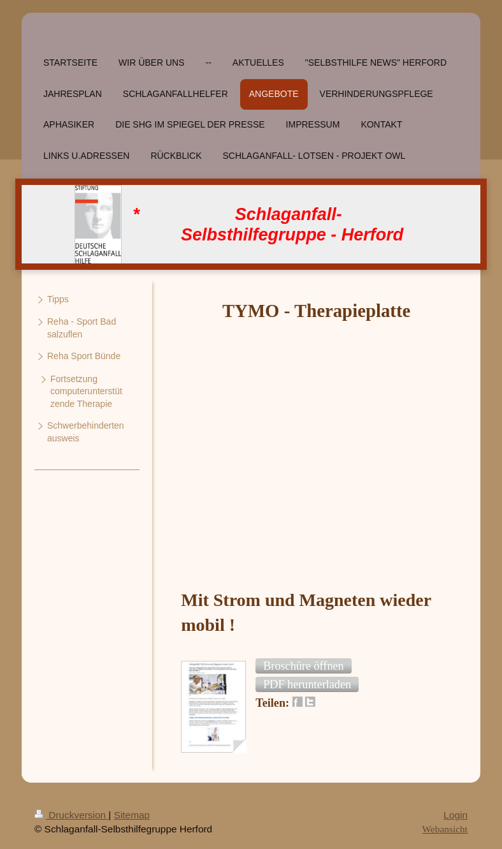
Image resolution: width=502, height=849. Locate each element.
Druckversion (71, 814)
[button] (303, 666)
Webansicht (445, 828)
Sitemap (132, 814)
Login (455, 814)
